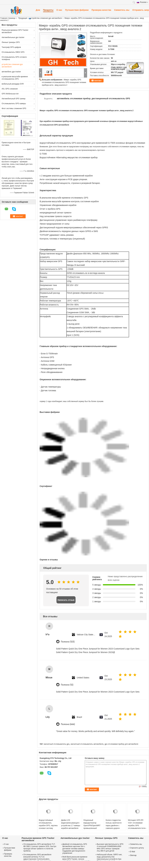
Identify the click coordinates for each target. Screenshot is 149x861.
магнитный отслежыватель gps (56, 744)
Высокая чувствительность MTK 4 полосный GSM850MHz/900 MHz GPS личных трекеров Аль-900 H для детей (110, 847)
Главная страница (7, 18)
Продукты (48, 10)
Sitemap (133, 855)
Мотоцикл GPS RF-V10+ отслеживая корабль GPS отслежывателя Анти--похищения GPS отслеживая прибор (137, 827)
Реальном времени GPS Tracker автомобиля (15, 31)
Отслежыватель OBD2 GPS (13, 52)
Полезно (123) (68, 641)
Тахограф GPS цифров (11, 47)
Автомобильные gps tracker (13, 37)
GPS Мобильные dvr (10, 94)
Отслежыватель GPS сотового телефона (14, 58)
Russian (144, 2)
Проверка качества (101, 10)
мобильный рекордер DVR (13, 84)
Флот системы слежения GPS (14, 108)
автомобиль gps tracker (11, 72)
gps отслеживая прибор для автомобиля (121, 744)
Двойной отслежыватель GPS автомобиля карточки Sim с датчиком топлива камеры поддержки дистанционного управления (74, 848)
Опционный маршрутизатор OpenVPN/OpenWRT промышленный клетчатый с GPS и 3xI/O (91, 827)
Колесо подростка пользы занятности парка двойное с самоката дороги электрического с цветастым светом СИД (114, 828)
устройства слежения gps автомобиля (46, 18)
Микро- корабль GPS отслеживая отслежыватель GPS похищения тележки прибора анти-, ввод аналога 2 (64, 82)
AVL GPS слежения (10, 89)
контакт (98, 80)
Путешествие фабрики (77, 10)
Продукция (22, 18)
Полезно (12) (67, 685)
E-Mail (132, 852)
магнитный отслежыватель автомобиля (87, 744)
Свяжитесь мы (121, 10)
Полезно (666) (68, 724)
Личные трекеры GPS (11, 42)
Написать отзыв (66, 600)
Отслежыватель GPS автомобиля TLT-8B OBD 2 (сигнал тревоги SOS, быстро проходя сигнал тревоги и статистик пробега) (39, 847)
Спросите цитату (137, 848)
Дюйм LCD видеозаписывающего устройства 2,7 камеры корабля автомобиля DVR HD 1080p (70, 825)
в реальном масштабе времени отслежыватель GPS (15, 78)
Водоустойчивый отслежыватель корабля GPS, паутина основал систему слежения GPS (48, 825)
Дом (38, 10)
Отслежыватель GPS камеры (14, 104)
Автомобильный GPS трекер (13, 99)
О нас (59, 10)
